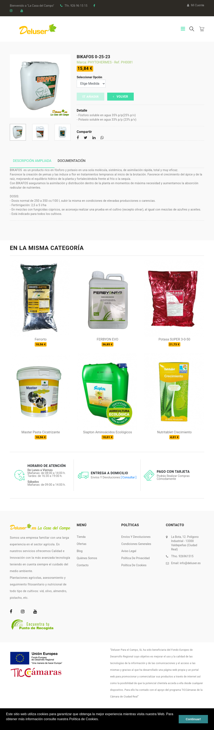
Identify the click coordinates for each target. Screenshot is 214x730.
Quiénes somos (87, 558)
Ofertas (81, 544)
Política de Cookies (133, 565)
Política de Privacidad (135, 558)
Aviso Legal (128, 551)
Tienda (81, 536)
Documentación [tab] (71, 161)
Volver (120, 96)
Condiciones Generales (136, 544)
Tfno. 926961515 (182, 556)
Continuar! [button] (193, 719)
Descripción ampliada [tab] (32, 161)
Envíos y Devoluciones (135, 536)
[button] (6, 724)
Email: (186, 563)
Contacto (83, 565)
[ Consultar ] (128, 477)
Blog (80, 551)
